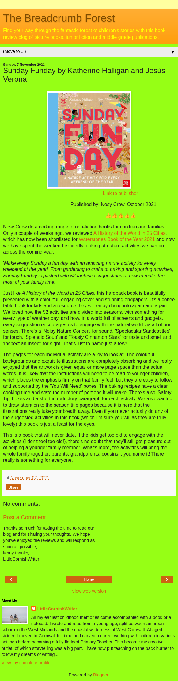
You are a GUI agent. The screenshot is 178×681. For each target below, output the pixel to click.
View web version (89, 591)
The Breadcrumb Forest (59, 18)
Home (89, 579)
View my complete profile (26, 662)
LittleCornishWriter (57, 608)
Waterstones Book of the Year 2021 (117, 239)
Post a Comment (24, 517)
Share (13, 487)
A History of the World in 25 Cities (129, 233)
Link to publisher (120, 193)
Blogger (100, 674)
